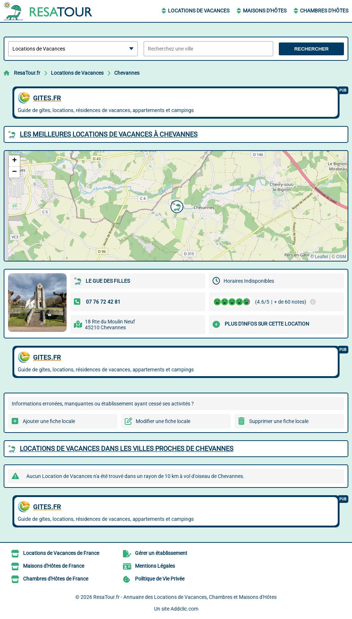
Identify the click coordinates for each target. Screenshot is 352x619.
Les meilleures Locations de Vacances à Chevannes (109, 134)
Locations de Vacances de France (61, 553)
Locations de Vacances (198, 11)
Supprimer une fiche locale (278, 421)
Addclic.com (184, 609)
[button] (176, 205)
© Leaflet (319, 256)
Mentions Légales (155, 566)
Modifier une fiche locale (163, 421)
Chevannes (126, 73)
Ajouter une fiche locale (49, 421)
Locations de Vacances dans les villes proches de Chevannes (126, 448)
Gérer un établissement (161, 553)
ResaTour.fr (27, 73)
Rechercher (311, 49)
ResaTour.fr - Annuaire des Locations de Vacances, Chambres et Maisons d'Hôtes (185, 597)
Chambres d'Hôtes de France (55, 579)
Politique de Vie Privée (159, 579)
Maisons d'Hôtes (265, 11)
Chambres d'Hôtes (324, 11)
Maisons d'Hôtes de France (53, 566)
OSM (341, 256)
